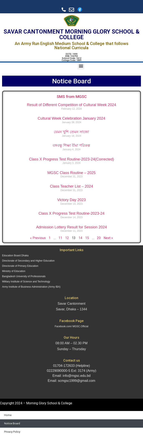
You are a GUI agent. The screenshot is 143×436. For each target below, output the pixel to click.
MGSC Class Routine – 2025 (71, 173)
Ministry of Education (13, 271)
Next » (108, 238)
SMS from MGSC (72, 96)
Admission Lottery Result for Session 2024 (71, 227)
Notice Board (12, 423)
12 (67, 238)
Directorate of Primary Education (20, 265)
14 (80, 238)
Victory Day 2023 (71, 200)
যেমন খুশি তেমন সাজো (71, 132)
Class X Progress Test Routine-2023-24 (72, 213)
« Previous (38, 238)
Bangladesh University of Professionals (24, 276)
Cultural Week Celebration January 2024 (71, 118)
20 (99, 238)
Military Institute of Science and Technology (26, 281)
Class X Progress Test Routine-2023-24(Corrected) (71, 159)
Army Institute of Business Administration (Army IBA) (31, 286)
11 (60, 238)
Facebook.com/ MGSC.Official (71, 326)
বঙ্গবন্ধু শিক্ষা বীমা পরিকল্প (71, 145)
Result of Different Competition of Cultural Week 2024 (71, 105)
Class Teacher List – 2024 (71, 186)
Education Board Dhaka (15, 255)
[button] (80, 66)
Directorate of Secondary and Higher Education (28, 260)
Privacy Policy (12, 431)
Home (7, 415)
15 (87, 238)
